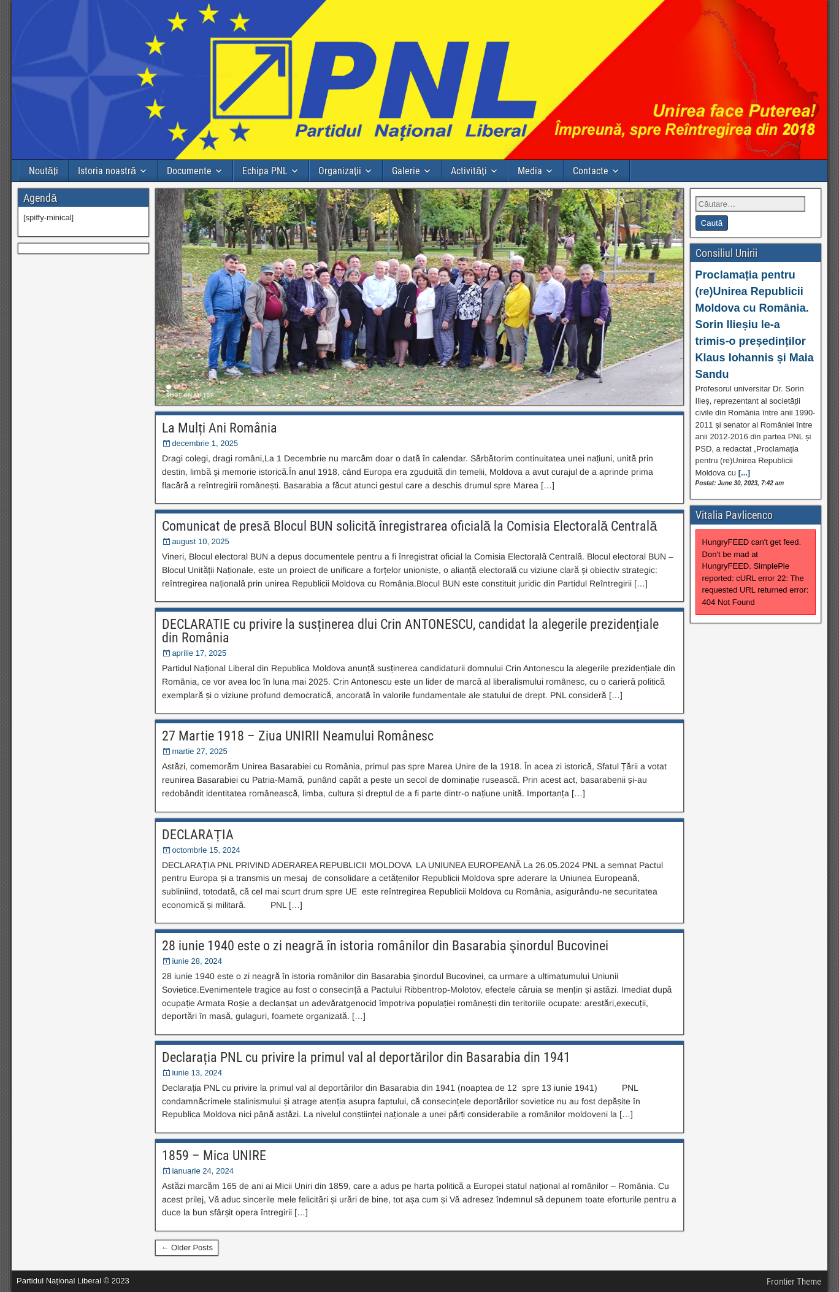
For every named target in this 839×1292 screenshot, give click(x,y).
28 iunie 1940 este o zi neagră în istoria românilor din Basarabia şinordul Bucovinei (385, 945)
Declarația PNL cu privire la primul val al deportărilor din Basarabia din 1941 (366, 1057)
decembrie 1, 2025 (205, 443)
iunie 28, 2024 (197, 961)
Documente (189, 171)
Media (530, 171)
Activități (468, 171)
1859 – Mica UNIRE (214, 1155)
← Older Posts (187, 1247)
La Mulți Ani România (219, 428)
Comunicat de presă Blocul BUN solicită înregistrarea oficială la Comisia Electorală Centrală (409, 526)
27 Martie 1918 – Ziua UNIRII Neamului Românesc (298, 736)
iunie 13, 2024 (197, 1072)
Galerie (406, 171)
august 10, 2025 (200, 541)
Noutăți (43, 171)
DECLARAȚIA (197, 834)
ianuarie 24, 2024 (202, 1170)
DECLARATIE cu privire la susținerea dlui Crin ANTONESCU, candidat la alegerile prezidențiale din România (410, 631)
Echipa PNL (265, 171)
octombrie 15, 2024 (206, 850)
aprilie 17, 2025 (199, 653)
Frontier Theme (794, 1281)
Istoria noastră (107, 171)
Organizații (339, 171)
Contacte (590, 171)
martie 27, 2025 (199, 751)
